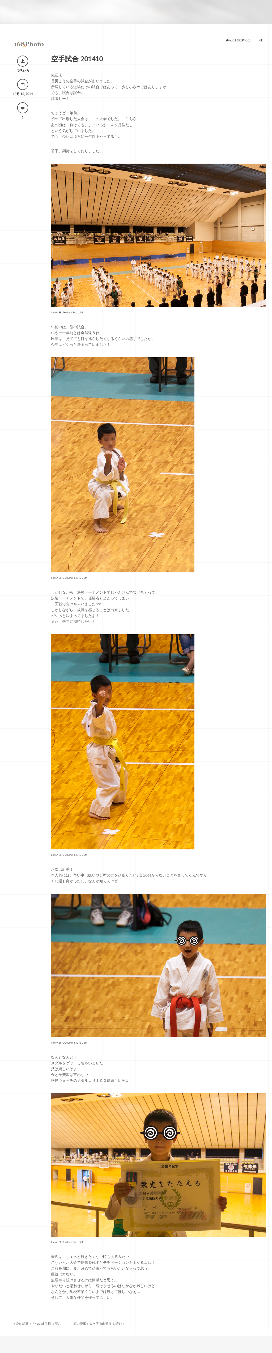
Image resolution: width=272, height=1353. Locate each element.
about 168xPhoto (238, 40)
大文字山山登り (100, 1324)
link (260, 40)
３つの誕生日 (41, 1324)
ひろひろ (22, 71)
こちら (131, 119)
